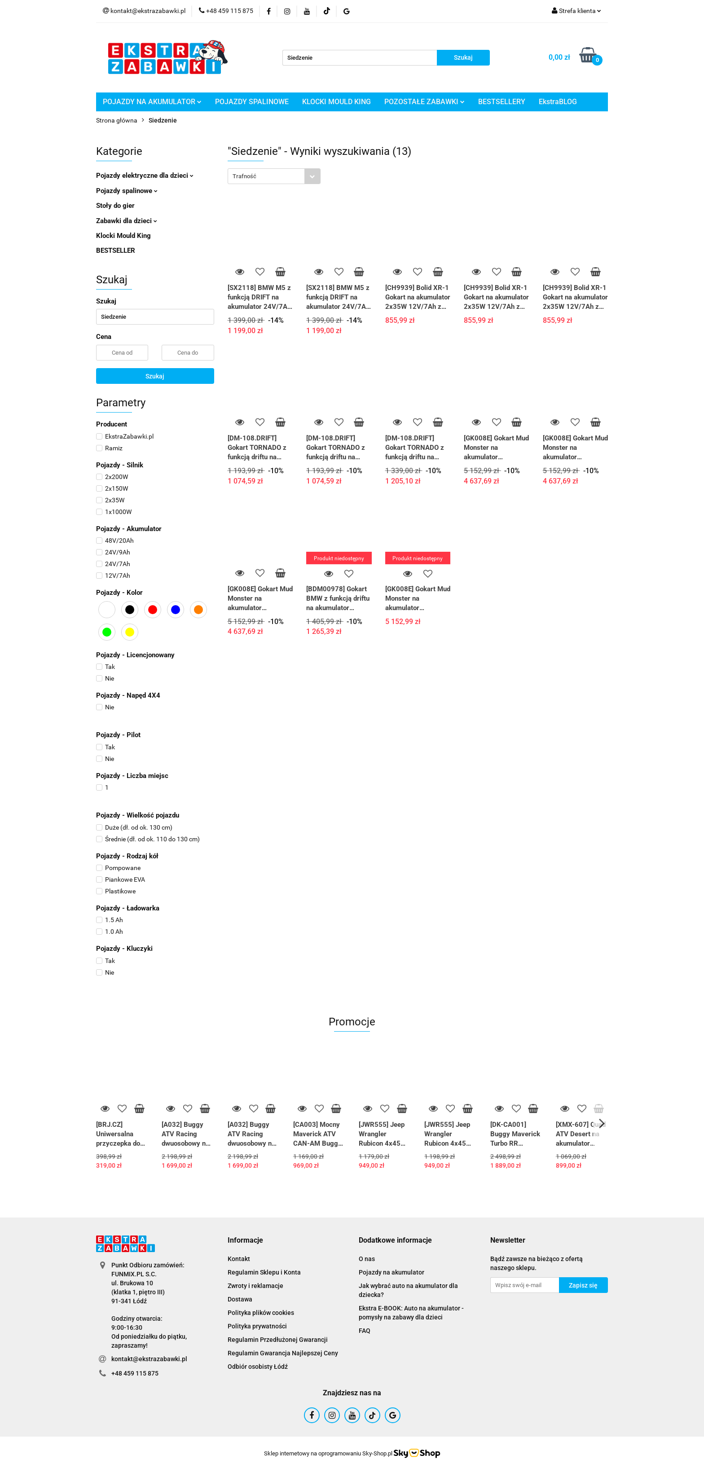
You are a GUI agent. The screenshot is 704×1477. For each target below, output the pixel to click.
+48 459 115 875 (134, 1373)
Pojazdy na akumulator (391, 1272)
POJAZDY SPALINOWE (252, 101)
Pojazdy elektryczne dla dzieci (145, 175)
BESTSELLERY (501, 101)
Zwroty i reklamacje (255, 1285)
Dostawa (240, 1299)
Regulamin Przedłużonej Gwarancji (278, 1339)
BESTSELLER (115, 250)
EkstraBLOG (558, 101)
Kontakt (239, 1258)
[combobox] (274, 176)
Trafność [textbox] (244, 176)
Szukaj (154, 376)
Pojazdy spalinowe (127, 191)
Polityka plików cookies (261, 1312)
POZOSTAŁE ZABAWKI (424, 101)
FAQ (364, 1330)
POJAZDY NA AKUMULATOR (152, 101)
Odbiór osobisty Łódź (258, 1366)
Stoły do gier (115, 206)
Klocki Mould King (123, 236)
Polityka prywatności (257, 1326)
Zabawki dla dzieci (126, 221)
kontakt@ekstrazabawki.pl (149, 1359)
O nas (367, 1258)
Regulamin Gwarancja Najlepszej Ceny (283, 1353)
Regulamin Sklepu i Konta (264, 1272)
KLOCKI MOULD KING (336, 101)
